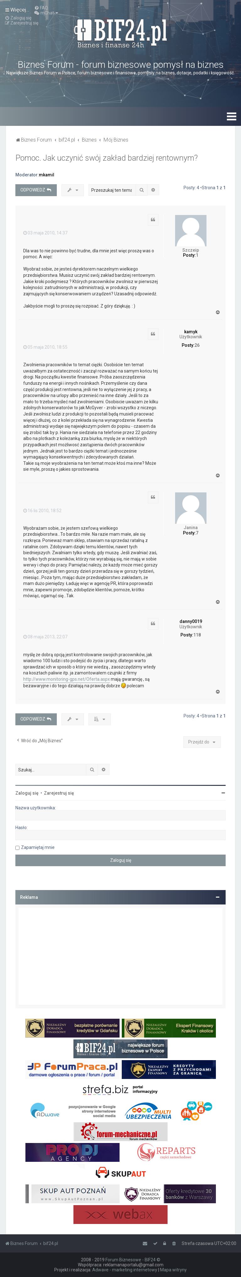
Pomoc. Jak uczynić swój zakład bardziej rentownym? (106, 158)
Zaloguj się (27, 793)
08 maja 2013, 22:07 (45, 636)
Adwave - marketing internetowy (124, 1269)
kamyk (190, 331)
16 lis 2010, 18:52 (42, 510)
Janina (191, 527)
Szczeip (190, 250)
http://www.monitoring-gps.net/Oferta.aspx (66, 679)
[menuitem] (41, 7)
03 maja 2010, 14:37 (45, 232)
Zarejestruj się (59, 793)
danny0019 (190, 621)
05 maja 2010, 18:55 (45, 347)
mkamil (46, 174)
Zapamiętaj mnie (38, 847)
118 (197, 634)
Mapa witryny (173, 1269)
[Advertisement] (120, 956)
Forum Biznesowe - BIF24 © (132, 1259)
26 (197, 345)
